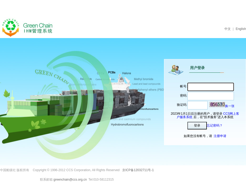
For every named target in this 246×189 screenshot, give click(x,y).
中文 (227, 29)
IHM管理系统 (29, 27)
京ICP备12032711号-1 (138, 170)
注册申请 (220, 136)
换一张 (229, 106)
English (241, 29)
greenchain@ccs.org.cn (70, 179)
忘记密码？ (215, 125)
